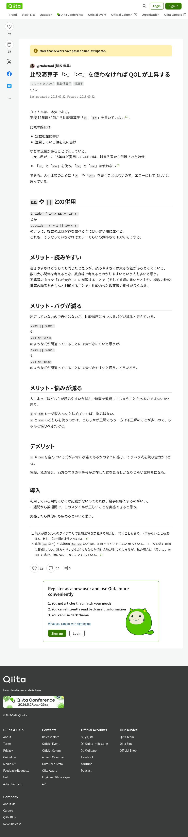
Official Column (124, 15)
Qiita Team (127, 737)
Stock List (28, 15)
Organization (150, 15)
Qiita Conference (70, 15)
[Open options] (9, 98)
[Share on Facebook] (9, 73)
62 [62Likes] (9, 34)
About (7, 737)
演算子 (78, 84)
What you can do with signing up (69, 624)
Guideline (9, 757)
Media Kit (9, 764)
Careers (8, 810)
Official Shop (128, 750)
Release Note (50, 737)
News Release (12, 824)
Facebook (87, 757)
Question (46, 15)
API (44, 784)
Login (157, 6)
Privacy (8, 750)
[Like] (9, 26)
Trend (13, 15)
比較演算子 (64, 84)
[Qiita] (14, 6)
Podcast (86, 770)
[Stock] (9, 44)
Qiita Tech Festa (52, 764)
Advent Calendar (53, 757)
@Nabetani (50, 66)
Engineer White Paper (56, 777)
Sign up (57, 633)
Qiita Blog (9, 817)
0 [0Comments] (67, 568)
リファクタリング (42, 84)
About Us (9, 804)
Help (6, 777)
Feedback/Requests (16, 770)
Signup (173, 6)
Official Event (97, 15)
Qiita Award (49, 770)
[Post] (9, 61)
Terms (7, 744)
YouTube (86, 764)
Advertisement (13, 784)
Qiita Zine (126, 744)
